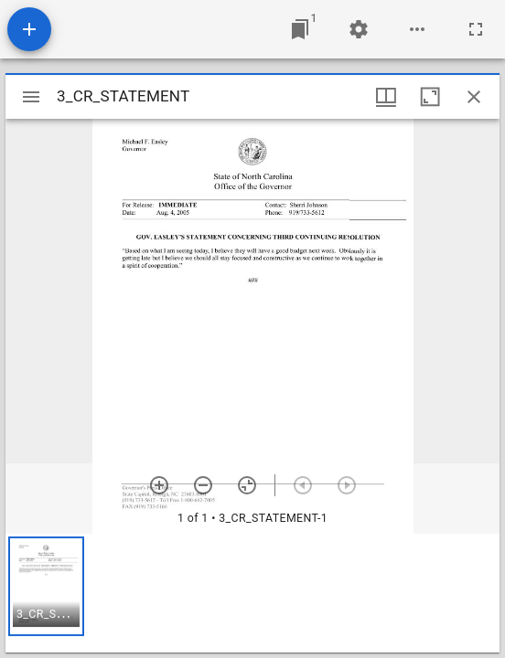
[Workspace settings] (359, 29)
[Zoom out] (203, 485)
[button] (46, 586)
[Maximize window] (430, 97)
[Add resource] (29, 29)
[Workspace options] (417, 29)
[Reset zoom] (247, 485)
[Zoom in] (159, 485)
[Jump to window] (300, 29)
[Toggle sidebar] (31, 97)
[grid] (252, 593)
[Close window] (474, 97)
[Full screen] (476, 29)
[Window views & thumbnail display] (386, 97)
